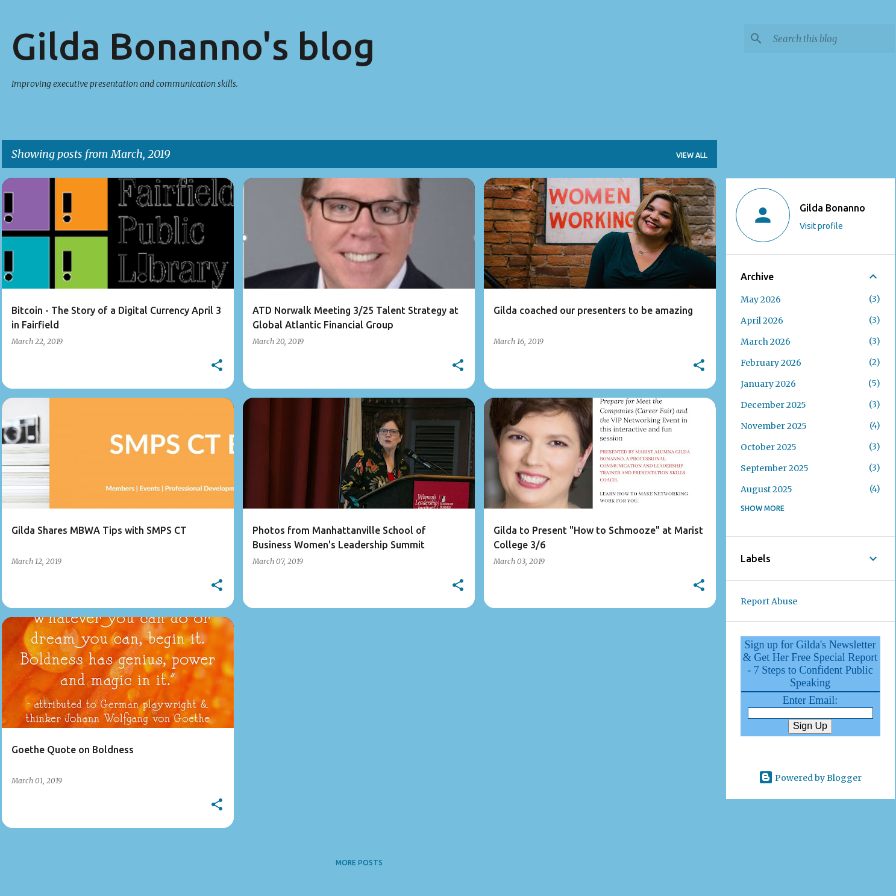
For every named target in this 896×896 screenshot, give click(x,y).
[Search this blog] (831, 38)
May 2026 (761, 299)
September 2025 (775, 468)
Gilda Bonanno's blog (193, 46)
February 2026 (771, 362)
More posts (359, 862)
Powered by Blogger (810, 777)
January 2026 (768, 383)
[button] (217, 366)
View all (691, 155)
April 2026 (762, 320)
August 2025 (766, 489)
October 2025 (769, 447)
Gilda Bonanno (832, 207)
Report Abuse (769, 601)
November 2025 (774, 426)
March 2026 (766, 341)
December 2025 (773, 404)
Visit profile (821, 226)
